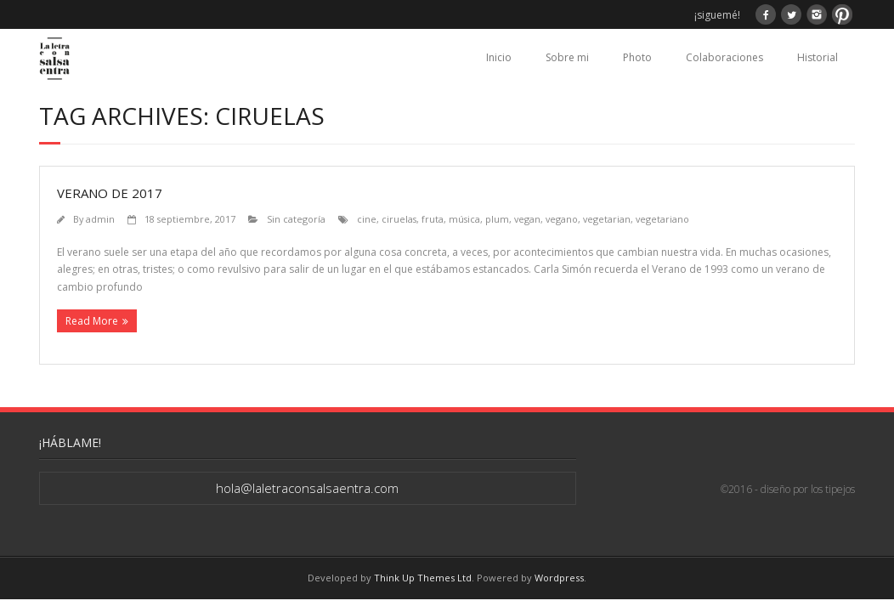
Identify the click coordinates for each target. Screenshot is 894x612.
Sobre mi (567, 57)
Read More (91, 321)
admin (100, 218)
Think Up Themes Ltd (423, 577)
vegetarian (607, 218)
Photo (637, 57)
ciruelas (399, 218)
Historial (817, 57)
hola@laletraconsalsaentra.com (307, 487)
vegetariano (662, 218)
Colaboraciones (724, 57)
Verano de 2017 (109, 192)
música (464, 218)
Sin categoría (296, 218)
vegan (527, 218)
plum (497, 218)
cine (366, 218)
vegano (562, 218)
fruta (433, 218)
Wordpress (559, 577)
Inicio (499, 57)
